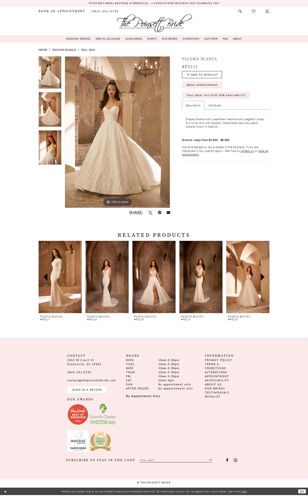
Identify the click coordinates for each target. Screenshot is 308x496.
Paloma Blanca (64, 50)
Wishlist (213, 397)
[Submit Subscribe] (217, 461)
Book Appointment (204, 87)
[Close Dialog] (5, 492)
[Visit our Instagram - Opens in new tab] (235, 461)
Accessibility (217, 380)
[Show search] (240, 11)
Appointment (217, 376)
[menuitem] (61, 11)
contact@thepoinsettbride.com (91, 380)
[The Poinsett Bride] (154, 23)
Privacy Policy (218, 360)
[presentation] (60, 277)
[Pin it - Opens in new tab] (159, 212)
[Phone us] (105, 11)
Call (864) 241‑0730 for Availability (218, 98)
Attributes (215, 109)
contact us (247, 154)
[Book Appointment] (61, 11)
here (244, 492)
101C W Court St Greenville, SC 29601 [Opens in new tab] (84, 362)
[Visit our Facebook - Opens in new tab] (227, 461)
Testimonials (217, 393)
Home (43, 50)
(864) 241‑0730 (79, 372)
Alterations (216, 372)
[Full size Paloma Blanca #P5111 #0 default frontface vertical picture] (117, 132)
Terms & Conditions (215, 366)
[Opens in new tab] (78, 415)
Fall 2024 (88, 50)
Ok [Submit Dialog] (301, 492)
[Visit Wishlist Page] (254, 11)
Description (193, 109)
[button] (267, 11)
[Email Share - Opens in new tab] (168, 213)
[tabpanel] (50, 74)
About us (213, 385)
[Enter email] (179, 461)
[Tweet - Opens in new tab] (150, 212)
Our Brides (215, 389)
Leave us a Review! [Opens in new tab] (88, 390)
